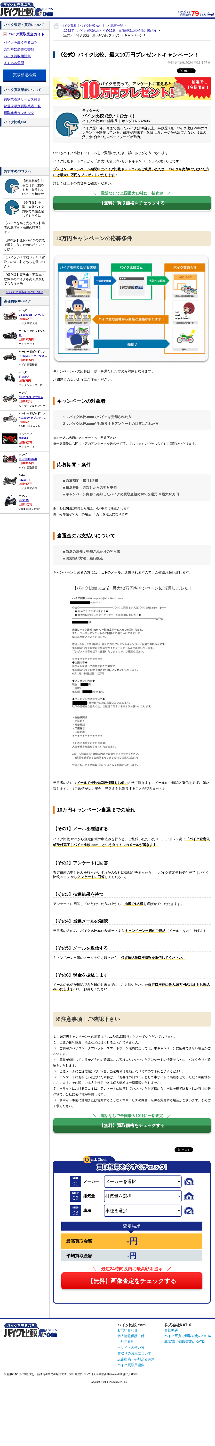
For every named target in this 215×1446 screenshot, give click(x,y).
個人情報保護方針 (130, 1336)
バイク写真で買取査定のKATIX (187, 1336)
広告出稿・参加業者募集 (136, 1359)
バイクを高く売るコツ (21, 42)
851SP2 (23, 438)
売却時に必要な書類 (19, 49)
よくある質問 (14, 63)
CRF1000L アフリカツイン (35, 397)
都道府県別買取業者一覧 (22, 106)
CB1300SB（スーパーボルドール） (40, 314)
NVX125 (24, 500)
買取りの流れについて (134, 1353)
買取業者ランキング (19, 113)
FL (20, 335)
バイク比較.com (131, 1325)
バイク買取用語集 (17, 56)
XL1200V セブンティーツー (35, 417)
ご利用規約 (125, 1342)
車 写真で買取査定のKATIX (184, 1342)
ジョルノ (24, 376)
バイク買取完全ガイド (26, 34)
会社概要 (171, 1330)
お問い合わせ (127, 1330)
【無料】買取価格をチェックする (132, 203)
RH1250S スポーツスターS (35, 355)
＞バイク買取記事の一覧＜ (24, 292)
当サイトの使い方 (130, 1347)
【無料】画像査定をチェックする (132, 1281)
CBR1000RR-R (28, 459)
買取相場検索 (24, 75)
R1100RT (24, 479)
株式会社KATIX (177, 1325)
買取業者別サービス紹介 (22, 99)
